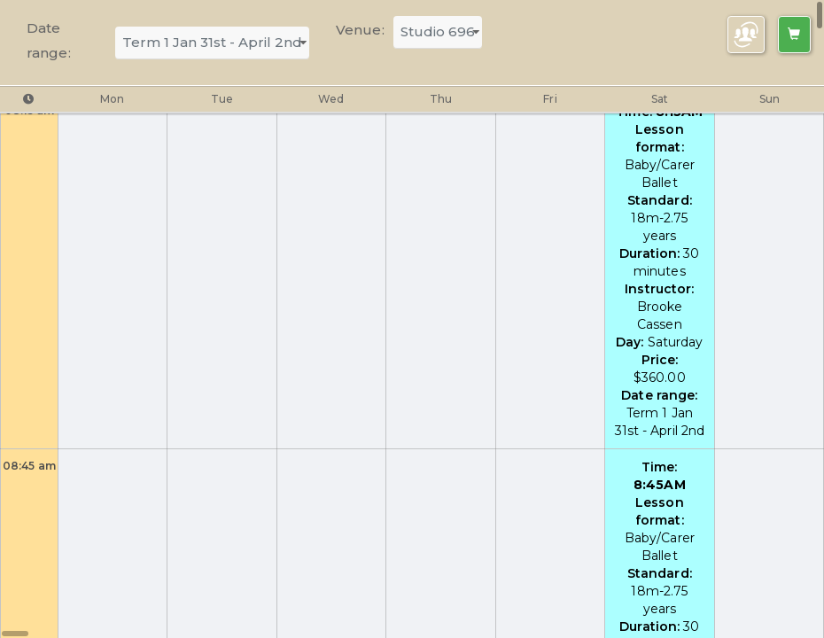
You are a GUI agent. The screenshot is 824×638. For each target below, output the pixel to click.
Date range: (49, 40)
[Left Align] (794, 34)
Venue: (360, 29)
